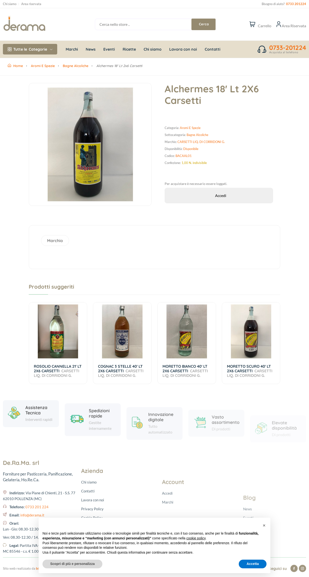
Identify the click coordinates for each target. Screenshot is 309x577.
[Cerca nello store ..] (149, 24)
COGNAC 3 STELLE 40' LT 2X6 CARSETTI (120, 371)
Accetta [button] (252, 564)
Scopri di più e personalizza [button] (72, 564)
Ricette (129, 49)
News (91, 49)
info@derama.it (32, 565)
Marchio (55, 240)
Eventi (109, 49)
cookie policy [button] (195, 538)
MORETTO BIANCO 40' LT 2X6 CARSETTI (185, 371)
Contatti (212, 49)
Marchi (72, 49)
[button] (264, 525)
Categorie (30, 49)
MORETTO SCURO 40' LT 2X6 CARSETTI (249, 371)
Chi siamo (9, 4)
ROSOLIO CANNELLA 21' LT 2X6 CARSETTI (58, 371)
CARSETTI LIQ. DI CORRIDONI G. (201, 142)
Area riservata (31, 4)
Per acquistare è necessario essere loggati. (196, 184)
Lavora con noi (183, 49)
